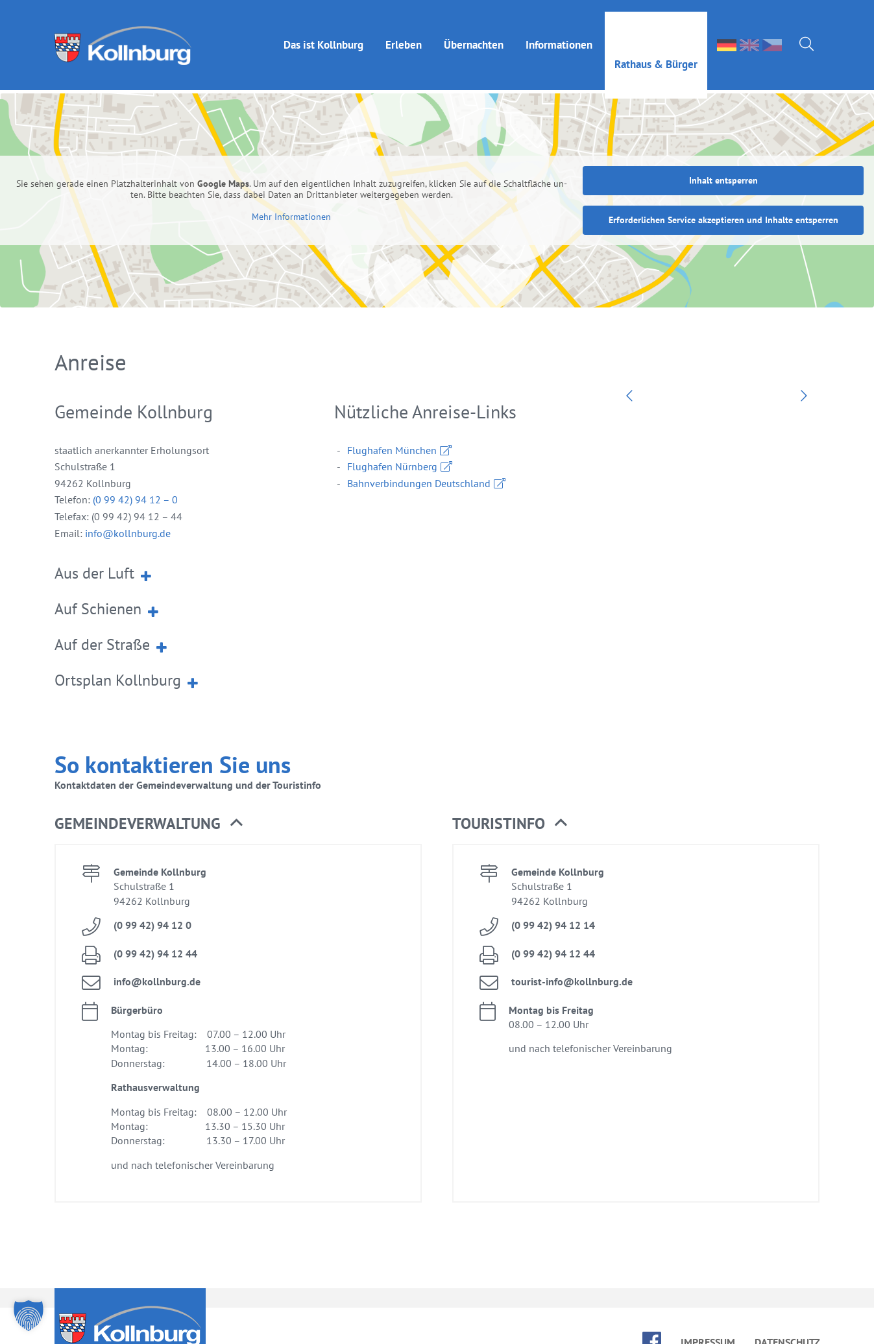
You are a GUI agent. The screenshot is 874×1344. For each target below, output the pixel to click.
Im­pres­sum (708, 1316)
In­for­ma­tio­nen (559, 33)
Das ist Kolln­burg (323, 33)
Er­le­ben (403, 33)
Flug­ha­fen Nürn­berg (392, 440)
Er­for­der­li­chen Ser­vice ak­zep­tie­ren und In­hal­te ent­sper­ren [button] (723, 194)
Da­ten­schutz (787, 1316)
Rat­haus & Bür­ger (656, 52)
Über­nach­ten (474, 33)
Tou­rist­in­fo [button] (509, 798)
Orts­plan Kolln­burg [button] (127, 653)
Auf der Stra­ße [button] (112, 618)
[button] (28, 1315)
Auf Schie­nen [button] (108, 582)
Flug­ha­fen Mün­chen (392, 424)
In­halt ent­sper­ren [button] (723, 154)
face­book (651, 1315)
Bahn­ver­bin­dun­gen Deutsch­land (419, 457)
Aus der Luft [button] (104, 546)
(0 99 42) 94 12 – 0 (135, 473)
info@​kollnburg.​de (126, 507)
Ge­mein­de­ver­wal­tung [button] (149, 798)
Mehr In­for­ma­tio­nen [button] (291, 191)
